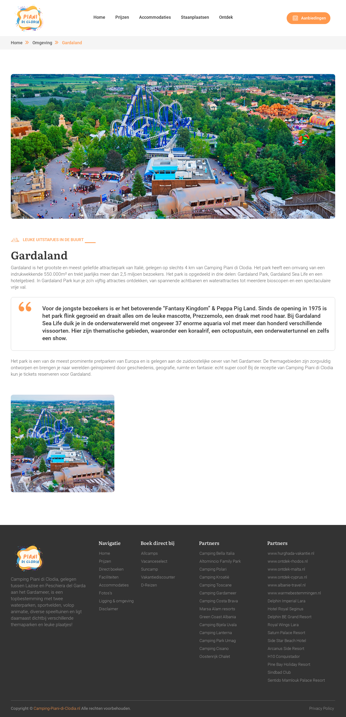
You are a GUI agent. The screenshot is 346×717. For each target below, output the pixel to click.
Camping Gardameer (217, 593)
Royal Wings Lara (283, 624)
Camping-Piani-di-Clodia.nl (57, 708)
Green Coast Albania (217, 616)
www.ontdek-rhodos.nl (288, 561)
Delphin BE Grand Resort (289, 616)
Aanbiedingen (313, 18)
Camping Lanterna (215, 632)
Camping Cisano (214, 648)
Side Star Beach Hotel (287, 640)
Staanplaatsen (195, 17)
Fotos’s (105, 593)
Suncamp (149, 569)
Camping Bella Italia (217, 553)
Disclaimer (108, 608)
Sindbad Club (279, 672)
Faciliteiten (108, 577)
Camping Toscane (215, 585)
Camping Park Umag (217, 640)
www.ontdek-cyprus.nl (287, 577)
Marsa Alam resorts (217, 608)
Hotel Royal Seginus (285, 608)
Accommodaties (155, 17)
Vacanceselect (154, 561)
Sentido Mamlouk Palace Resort (296, 680)
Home (99, 17)
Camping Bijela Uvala (218, 624)
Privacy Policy (321, 708)
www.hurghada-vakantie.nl (291, 553)
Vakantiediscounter (158, 577)
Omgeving (42, 42)
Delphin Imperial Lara (286, 601)
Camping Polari (213, 569)
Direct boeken (111, 569)
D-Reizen (149, 585)
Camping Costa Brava (218, 601)
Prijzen (122, 17)
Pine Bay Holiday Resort (289, 664)
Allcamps (149, 553)
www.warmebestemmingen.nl (294, 593)
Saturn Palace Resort (286, 632)
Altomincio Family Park (220, 561)
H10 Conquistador (284, 656)
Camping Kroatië (214, 577)
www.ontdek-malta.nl (286, 569)
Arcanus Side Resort (286, 648)
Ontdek (226, 17)
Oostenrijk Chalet (214, 656)
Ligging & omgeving (116, 601)
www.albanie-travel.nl (287, 585)
